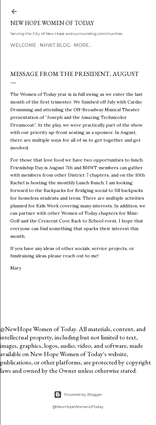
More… (83, 45)
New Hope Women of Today (52, 23)
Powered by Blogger (78, 394)
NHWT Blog (55, 45)
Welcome (23, 45)
